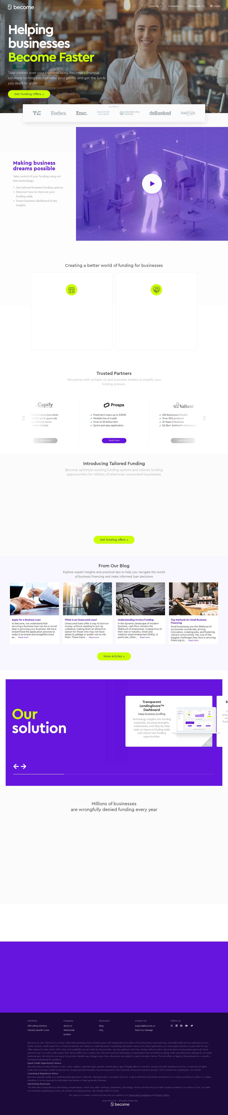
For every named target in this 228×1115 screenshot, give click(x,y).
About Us (67, 1026)
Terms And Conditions (140, 1095)
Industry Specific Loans (38, 1030)
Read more (23, 637)
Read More (114, 440)
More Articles (114, 656)
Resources (196, 6)
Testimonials (68, 1030)
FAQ (101, 1030)
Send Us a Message (144, 1030)
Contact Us (140, 1021)
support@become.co (145, 1026)
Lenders (67, 1034)
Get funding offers (114, 539)
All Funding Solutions (37, 1026)
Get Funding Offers (29, 94)
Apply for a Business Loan (26, 620)
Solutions (155, 6)
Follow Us (176, 1021)
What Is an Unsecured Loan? (81, 620)
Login (217, 6)
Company (175, 6)
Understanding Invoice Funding (136, 620)
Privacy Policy (162, 1095)
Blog (101, 1026)
